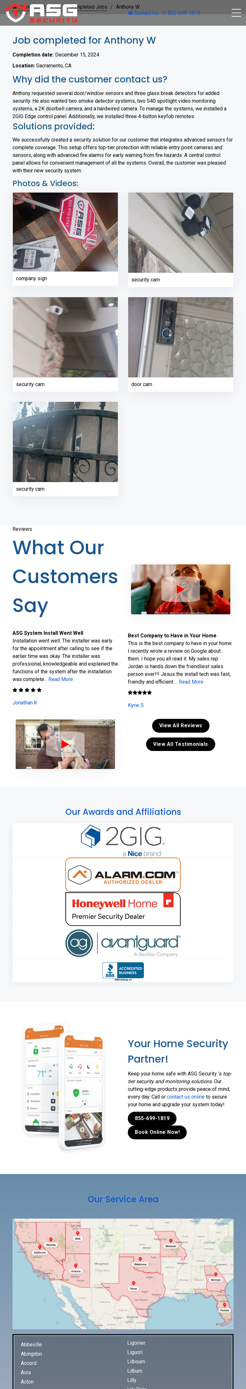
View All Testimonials (180, 744)
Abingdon (31, 1354)
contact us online (186, 1097)
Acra (26, 1372)
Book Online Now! (157, 1132)
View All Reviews (180, 725)
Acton (27, 1382)
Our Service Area (123, 1199)
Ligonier (136, 1343)
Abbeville (31, 1345)
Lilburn (134, 1371)
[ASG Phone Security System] (65, 744)
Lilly (131, 1380)
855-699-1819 (181, 13)
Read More (60, 679)
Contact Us (143, 13)
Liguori (135, 1352)
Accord (29, 1363)
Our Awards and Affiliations (123, 812)
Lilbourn (136, 1362)
